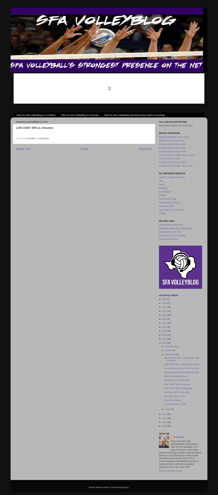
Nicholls (162, 195)
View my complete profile (170, 471)
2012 (164, 414)
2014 (164, 339)
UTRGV (162, 213)
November (170, 346)
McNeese (163, 188)
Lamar (162, 184)
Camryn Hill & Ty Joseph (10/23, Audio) (177, 155)
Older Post (145, 148)
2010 (164, 422)
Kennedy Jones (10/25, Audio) (172, 151)
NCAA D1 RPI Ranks (168, 239)
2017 (164, 327)
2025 (164, 299)
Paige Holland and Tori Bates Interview (181, 372)
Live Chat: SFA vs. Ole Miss (176, 392)
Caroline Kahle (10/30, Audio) (172, 148)
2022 (164, 311)
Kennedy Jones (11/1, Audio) (172, 144)
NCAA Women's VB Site (170, 232)
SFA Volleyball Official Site (171, 225)
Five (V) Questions (172, 400)
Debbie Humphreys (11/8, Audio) (174, 137)
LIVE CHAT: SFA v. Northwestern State (181, 364)
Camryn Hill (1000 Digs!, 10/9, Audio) (176, 166)
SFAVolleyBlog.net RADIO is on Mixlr (27, 106)
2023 (164, 307)
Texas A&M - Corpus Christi (171, 210)
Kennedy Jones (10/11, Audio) (172, 162)
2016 (164, 331)
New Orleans (165, 192)
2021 (164, 315)
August (168, 409)
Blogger (125, 487)
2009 (164, 426)
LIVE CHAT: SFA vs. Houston (177, 384)
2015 (164, 335)
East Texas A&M (166, 206)
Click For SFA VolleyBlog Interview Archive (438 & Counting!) (134, 115)
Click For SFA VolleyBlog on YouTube (80, 115)
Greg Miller (178, 437)
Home (84, 148)
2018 (164, 323)
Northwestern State (168, 199)
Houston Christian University (172, 177)
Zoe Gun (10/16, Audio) (169, 158)
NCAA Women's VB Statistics (172, 235)
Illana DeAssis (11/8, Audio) (171, 140)
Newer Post (23, 148)
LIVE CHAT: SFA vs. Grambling (178, 388)
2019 (164, 319)
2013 (164, 343)
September (170, 354)
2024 (164, 303)
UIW (161, 181)
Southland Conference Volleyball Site (176, 228)
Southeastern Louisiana (169, 202)
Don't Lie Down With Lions (176, 376)
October (168, 350)
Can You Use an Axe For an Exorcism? (181, 368)
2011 (164, 418)
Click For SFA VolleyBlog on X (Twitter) (36, 115)
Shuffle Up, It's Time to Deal (176, 380)
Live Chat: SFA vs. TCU (175, 396)
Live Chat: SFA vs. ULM (175, 404)
